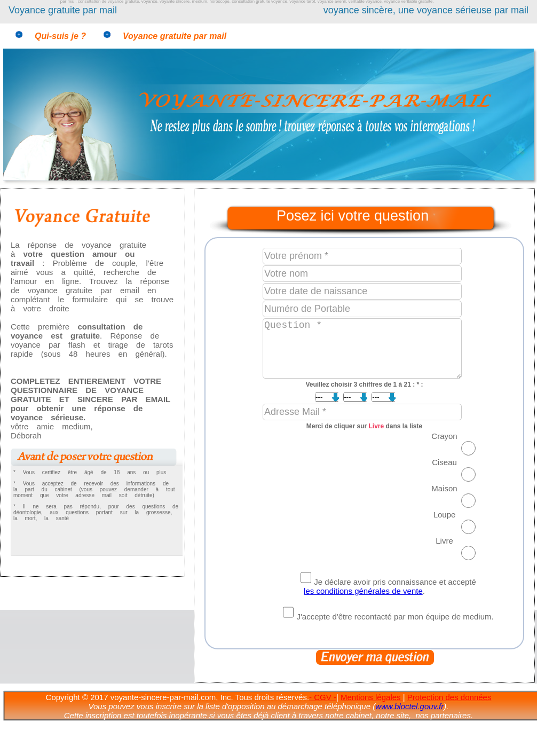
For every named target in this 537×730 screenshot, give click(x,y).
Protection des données (449, 697)
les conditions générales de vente (363, 590)
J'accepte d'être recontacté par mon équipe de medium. (394, 616)
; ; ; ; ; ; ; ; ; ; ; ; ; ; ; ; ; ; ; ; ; (333, 397)
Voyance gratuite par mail (174, 36)
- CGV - (322, 697)
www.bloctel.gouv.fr (409, 706)
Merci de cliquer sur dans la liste (364, 426)
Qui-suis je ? (60, 36)
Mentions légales (372, 697)
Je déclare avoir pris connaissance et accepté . (390, 586)
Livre (376, 426)
